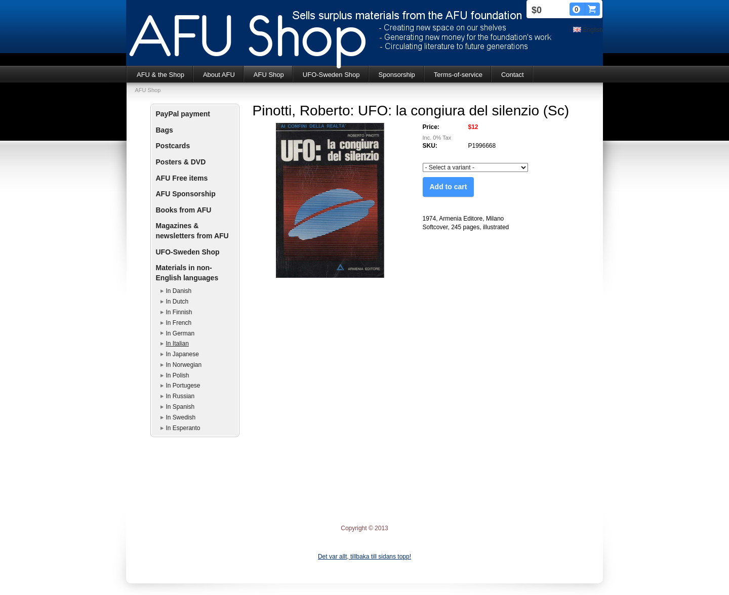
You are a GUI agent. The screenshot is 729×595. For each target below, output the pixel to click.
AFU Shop (269, 74)
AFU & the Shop (160, 74)
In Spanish (180, 406)
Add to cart (448, 187)
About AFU (219, 74)
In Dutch (177, 301)
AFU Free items (182, 178)
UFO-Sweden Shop (331, 74)
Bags (164, 130)
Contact (512, 74)
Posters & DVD (181, 162)
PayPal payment (183, 114)
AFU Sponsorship (186, 194)
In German (180, 333)
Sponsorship (397, 74)
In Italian (177, 343)
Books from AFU (184, 210)
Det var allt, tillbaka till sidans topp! (364, 556)
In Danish (179, 290)
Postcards (173, 146)
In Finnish (179, 312)
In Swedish (181, 417)
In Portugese (183, 385)
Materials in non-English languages (187, 273)
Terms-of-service (458, 74)
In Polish (177, 375)
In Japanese (182, 354)
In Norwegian (184, 364)
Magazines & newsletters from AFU (192, 231)
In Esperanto (183, 428)
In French (179, 322)
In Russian (180, 396)
